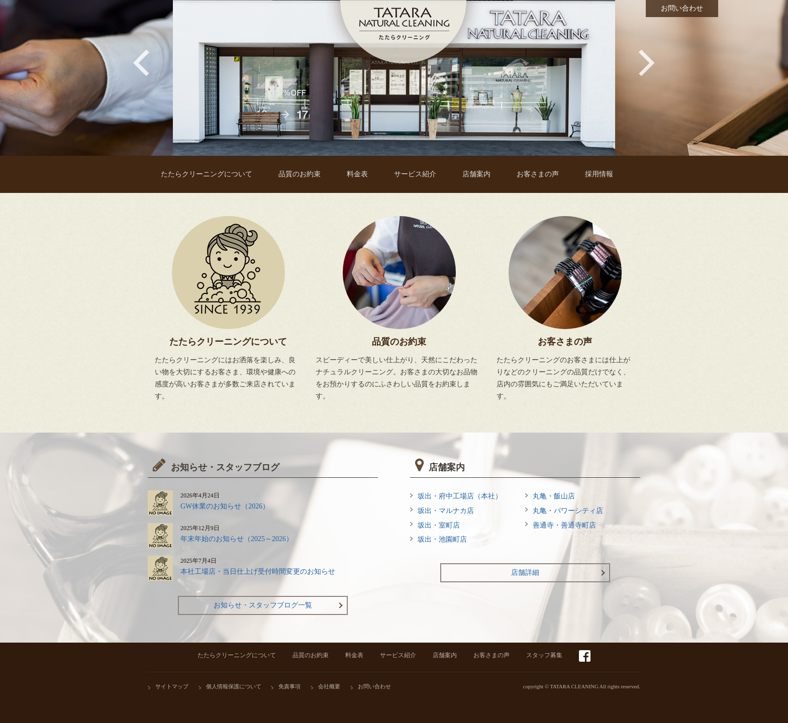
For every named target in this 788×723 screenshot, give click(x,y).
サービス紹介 (398, 655)
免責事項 (289, 686)
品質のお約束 (310, 655)
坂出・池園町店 (442, 539)
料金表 (354, 655)
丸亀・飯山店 (554, 496)
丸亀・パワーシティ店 (568, 510)
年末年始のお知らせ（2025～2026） (236, 539)
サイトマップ (171, 686)
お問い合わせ (374, 686)
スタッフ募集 (544, 655)
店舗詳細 (525, 572)
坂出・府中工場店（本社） (460, 496)
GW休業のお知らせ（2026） (224, 506)
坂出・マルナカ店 (446, 510)
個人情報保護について (233, 686)
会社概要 (329, 686)
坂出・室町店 (439, 525)
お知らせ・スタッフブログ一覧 (263, 605)
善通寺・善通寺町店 (564, 525)
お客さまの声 (491, 655)
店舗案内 (445, 655)
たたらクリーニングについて (237, 655)
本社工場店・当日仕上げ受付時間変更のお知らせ (257, 571)
